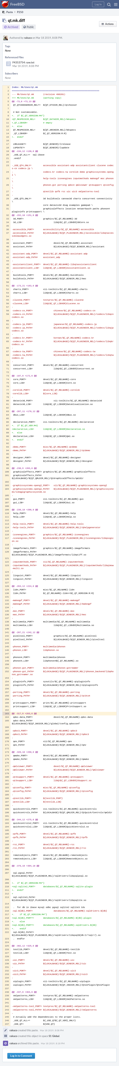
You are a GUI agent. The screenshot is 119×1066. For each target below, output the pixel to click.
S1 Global (54, 1036)
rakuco (28, 38)
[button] (115, 4)
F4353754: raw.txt (23, 62)
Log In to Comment (21, 1056)
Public (30, 27)
